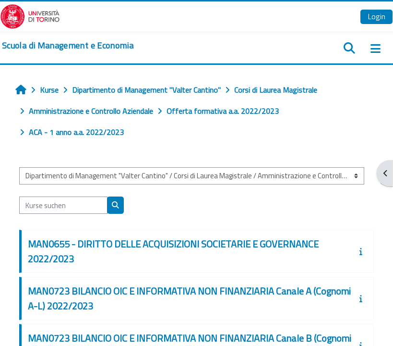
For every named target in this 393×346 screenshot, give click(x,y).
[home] (67, 45)
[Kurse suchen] (63, 205)
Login (376, 16)
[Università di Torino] (30, 15)
